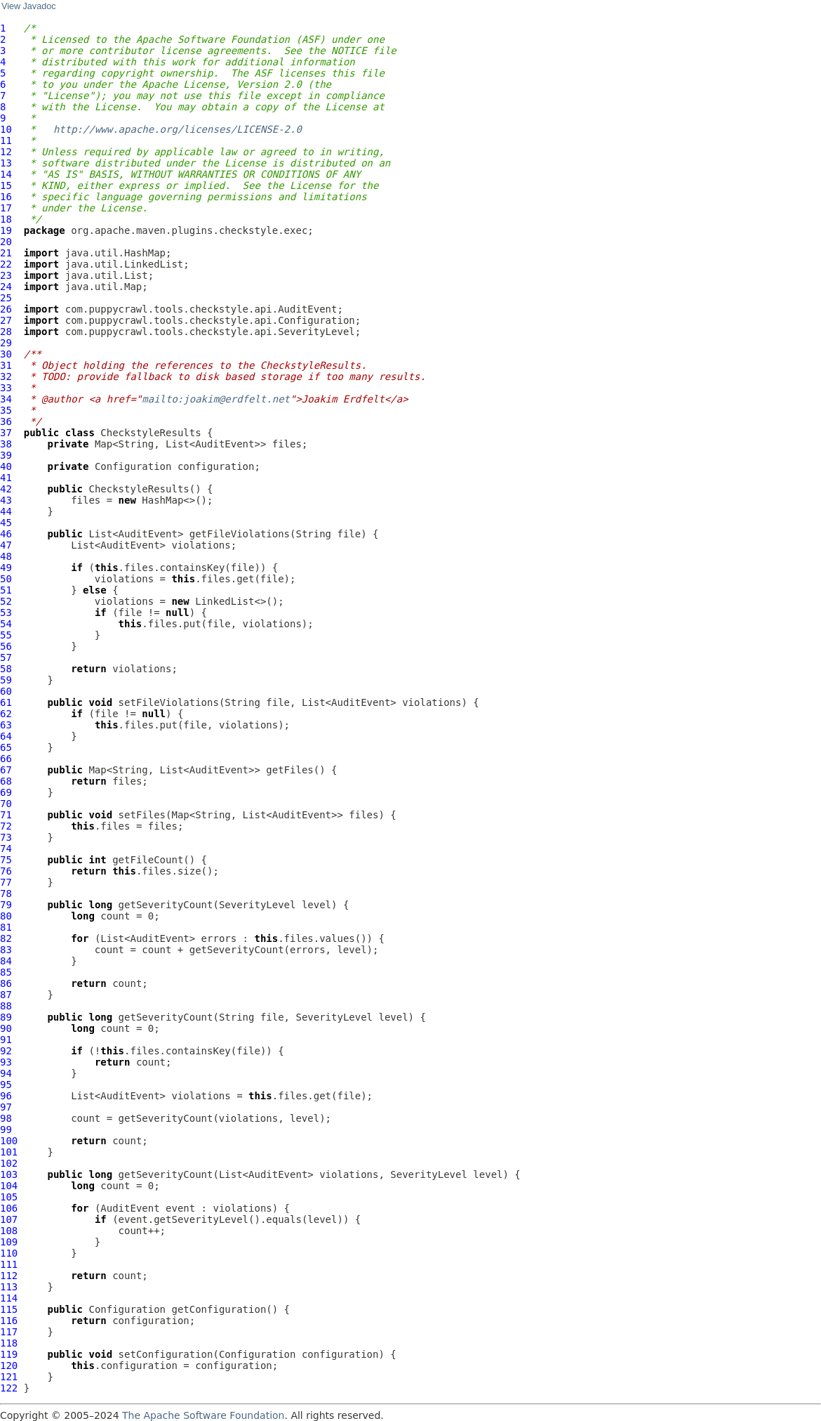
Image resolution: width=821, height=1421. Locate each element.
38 (6, 444)
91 (6, 1039)
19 (6, 230)
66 (6, 758)
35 (6, 410)
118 (9, 1343)
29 (6, 342)
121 (9, 1376)
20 (6, 241)
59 (6, 680)
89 (6, 1017)
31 (6, 365)
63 (6, 725)
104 (9, 1185)
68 (6, 781)
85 (6, 972)
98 (6, 1118)
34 (6, 399)
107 (9, 1219)
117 (9, 1331)
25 (6, 297)
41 (6, 477)
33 (6, 387)
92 (6, 1050)
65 (6, 747)
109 (9, 1242)
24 (6, 286)
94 (6, 1073)
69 (6, 792)
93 (6, 1062)
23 (6, 275)
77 (6, 882)
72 (6, 826)
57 (6, 657)
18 (6, 219)
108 (9, 1230)
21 (6, 252)
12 (6, 151)
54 (6, 623)
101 (9, 1152)
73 (6, 837)
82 (6, 938)
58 (6, 668)
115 (9, 1309)
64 (6, 736)
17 (6, 208)
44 (6, 511)
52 (6, 601)
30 (6, 354)
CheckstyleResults (150, 432)
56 (6, 646)
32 (6, 376)
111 (9, 1264)
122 (9, 1388)
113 (9, 1286)
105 (9, 1197)
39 (6, 455)
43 (6, 500)
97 (6, 1107)
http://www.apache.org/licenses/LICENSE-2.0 (177, 129)
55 (6, 635)
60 (6, 691)
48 (6, 556)
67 (6, 769)
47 (6, 545)
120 (9, 1365)
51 (6, 590)
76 (6, 871)
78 (6, 893)
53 (6, 612)
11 (6, 140)
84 (6, 961)
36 (6, 421)
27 (6, 320)
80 (6, 916)
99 (6, 1129)
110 (9, 1253)
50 (6, 578)
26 (6, 309)
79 (6, 904)
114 (9, 1298)
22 (6, 264)
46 (6, 533)
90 (6, 1028)
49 (6, 567)
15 (6, 185)
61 (6, 702)
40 (6, 466)
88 (6, 1005)
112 (9, 1275)
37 (6, 432)
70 (6, 803)
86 (6, 983)
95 (6, 1084)
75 (6, 859)
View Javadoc (28, 6)
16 (6, 196)
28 (6, 331)
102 (9, 1163)
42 (6, 489)
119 (9, 1354)
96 (6, 1095)
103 (9, 1174)
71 (6, 814)
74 (6, 848)
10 (6, 129)
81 (6, 927)
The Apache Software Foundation (203, 1415)
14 (6, 174)
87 (6, 994)
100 (9, 1140)
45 (6, 522)
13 (6, 163)
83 (6, 949)
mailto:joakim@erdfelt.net (216, 399)
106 (9, 1208)
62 (6, 713)
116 (9, 1320)
